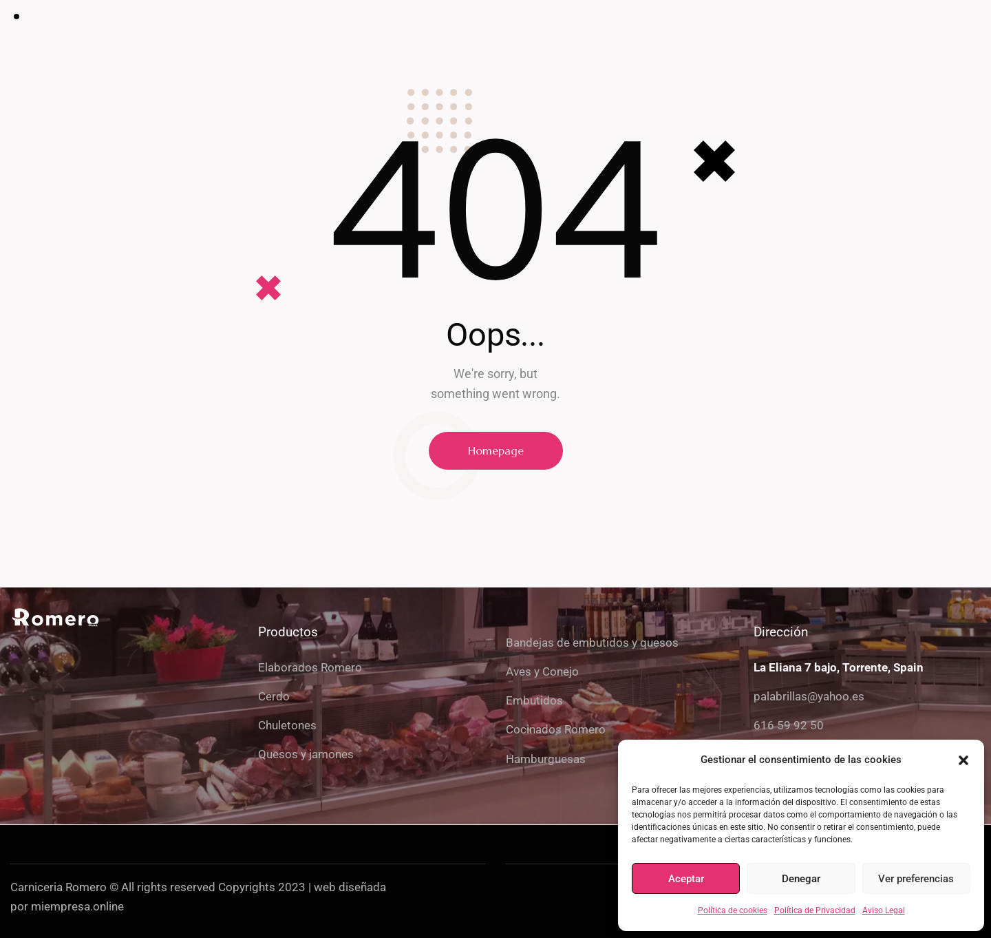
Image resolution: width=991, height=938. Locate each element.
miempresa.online (77, 906)
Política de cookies (732, 910)
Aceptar (686, 879)
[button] (963, 760)
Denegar (801, 879)
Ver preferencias (916, 879)
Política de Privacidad (814, 910)
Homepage (496, 450)
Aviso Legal (883, 910)
